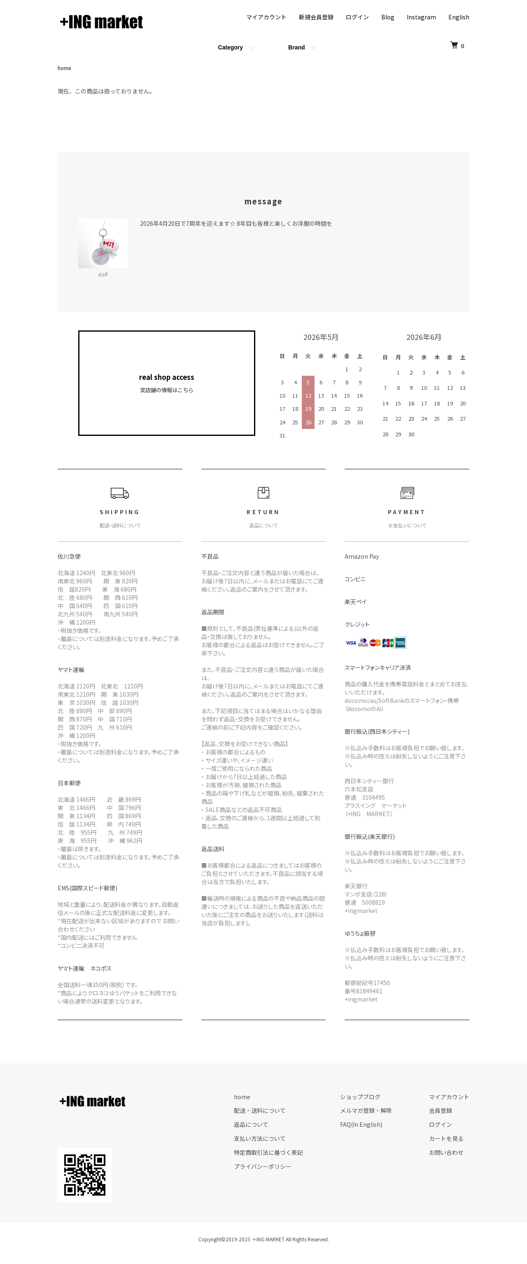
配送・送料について (260, 1110)
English (458, 17)
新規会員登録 (316, 17)
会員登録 (440, 1110)
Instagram (421, 17)
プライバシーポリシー (262, 1166)
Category (230, 47)
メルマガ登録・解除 (366, 1110)
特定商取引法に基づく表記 (268, 1152)
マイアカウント (266, 17)
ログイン (357, 17)
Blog (387, 17)
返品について (251, 1124)
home (64, 67)
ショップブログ (360, 1097)
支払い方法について (260, 1138)
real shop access (166, 383)
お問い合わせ (446, 1152)
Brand (296, 47)
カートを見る (446, 1138)
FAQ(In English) (361, 1124)
